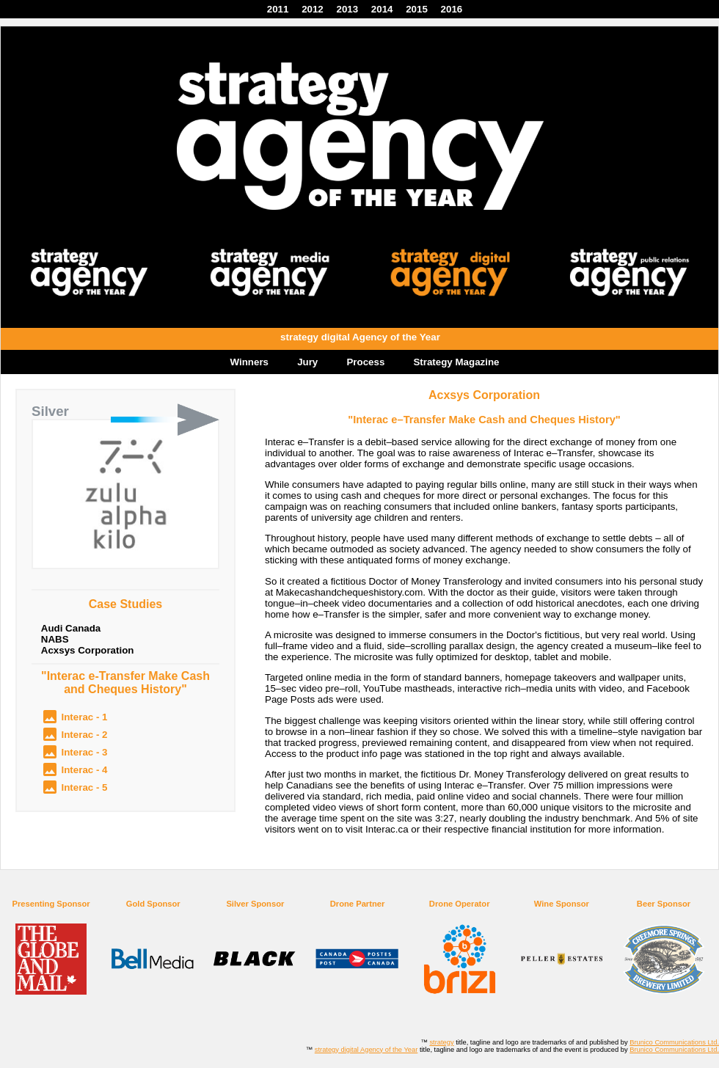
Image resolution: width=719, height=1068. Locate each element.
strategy (441, 1042)
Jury (307, 361)
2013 (347, 9)
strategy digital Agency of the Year (366, 1049)
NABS (55, 639)
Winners (249, 361)
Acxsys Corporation (87, 650)
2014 (382, 9)
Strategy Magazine (456, 361)
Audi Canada (71, 628)
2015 (417, 9)
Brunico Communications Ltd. (674, 1042)
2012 (313, 9)
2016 (452, 9)
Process (365, 361)
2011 (278, 9)
